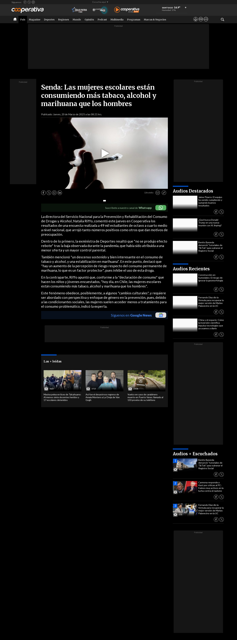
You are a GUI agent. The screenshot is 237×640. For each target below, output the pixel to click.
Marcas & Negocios (155, 19)
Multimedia (116, 19)
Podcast (102, 19)
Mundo (77, 19)
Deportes (49, 19)
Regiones (63, 19)
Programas (133, 19)
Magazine (34, 19)
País (22, 19)
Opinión (89, 19)
